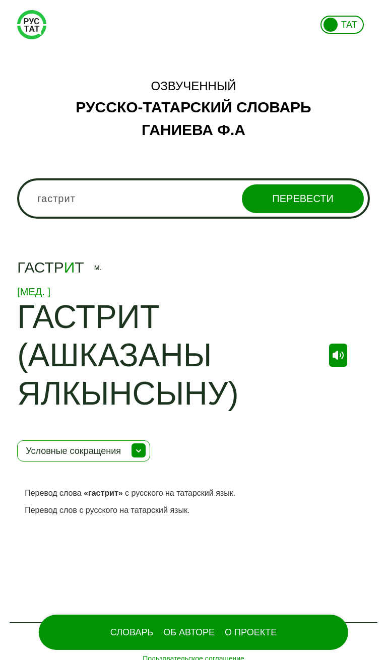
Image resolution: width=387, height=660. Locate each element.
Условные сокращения (73, 451)
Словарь (131, 632)
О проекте (251, 632)
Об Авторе (189, 632)
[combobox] (193, 198)
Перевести (302, 198)
